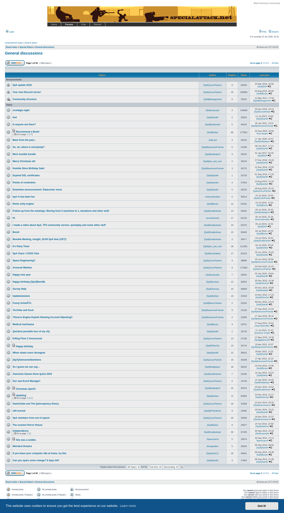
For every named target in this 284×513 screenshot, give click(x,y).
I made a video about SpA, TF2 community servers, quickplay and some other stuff (59, 225)
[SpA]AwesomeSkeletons (27, 359)
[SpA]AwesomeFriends (262, 126)
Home (54, 24)
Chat (83, 24)
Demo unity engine (23, 203)
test (15, 117)
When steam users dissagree (29, 352)
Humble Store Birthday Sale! (29, 168)
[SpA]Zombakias (213, 253)
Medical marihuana (23, 324)
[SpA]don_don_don (212, 161)
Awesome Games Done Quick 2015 (32, 374)
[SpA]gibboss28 (262, 340)
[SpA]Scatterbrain (212, 211)
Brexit (16, 232)
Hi (14, 218)
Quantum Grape (262, 333)
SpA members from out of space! (31, 418)
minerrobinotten (212, 197)
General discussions (24, 53)
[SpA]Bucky (262, 93)
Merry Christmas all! (24, 161)
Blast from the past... (24, 140)
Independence (21, 431)
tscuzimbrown (212, 218)
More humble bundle (24, 154)
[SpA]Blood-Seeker (212, 303)
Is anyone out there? (24, 124)
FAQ (262, 32)
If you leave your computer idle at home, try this (39, 453)
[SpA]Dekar (212, 132)
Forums (69, 24)
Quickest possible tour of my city (31, 331)
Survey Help (19, 289)
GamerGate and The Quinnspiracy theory (36, 403)
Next (276, 63)
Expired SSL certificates (26, 175)
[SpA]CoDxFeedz (262, 198)
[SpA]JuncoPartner (213, 85)
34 (273, 63)
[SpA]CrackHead (262, 111)
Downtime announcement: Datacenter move (37, 189)
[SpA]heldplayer (262, 141)
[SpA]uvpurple (212, 110)
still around (19, 410)
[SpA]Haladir (262, 290)
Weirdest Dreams (22, 446)
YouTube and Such (23, 310)
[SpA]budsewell (212, 124)
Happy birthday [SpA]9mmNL (29, 281)
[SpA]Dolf (262, 86)
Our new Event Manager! (26, 381)
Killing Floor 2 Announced (27, 338)
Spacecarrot (212, 439)
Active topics (31, 43)
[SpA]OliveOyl (262, 283)
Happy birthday (24, 346)
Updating (21, 395)
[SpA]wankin (212, 182)
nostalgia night (21, 110)
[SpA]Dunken (212, 282)
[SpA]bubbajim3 (212, 154)
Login (10, 32)
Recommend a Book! (27, 131)
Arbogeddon (213, 446)
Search (274, 32)
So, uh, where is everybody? (29, 147)
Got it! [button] (262, 505)
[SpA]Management (212, 99)
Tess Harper (262, 133)
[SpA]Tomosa (212, 289)
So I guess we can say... (26, 367)
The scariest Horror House (27, 425)
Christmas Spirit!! (26, 389)
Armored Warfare (22, 267)
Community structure (24, 99)
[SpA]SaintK (212, 117)
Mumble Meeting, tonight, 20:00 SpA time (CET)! (39, 239)
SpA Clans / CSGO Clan (26, 253)
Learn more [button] (128, 505)
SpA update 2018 (22, 85)
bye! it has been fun (24, 196)
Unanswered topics (14, 43)
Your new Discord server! (27, 92)
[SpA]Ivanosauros (262, 405)
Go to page (255, 63)
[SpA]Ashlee (262, 248)
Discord (97, 24)
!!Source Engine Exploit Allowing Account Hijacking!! (43, 317)
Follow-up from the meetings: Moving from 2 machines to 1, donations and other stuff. (61, 211)
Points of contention (24, 182)
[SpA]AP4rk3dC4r (212, 411)
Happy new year (22, 274)
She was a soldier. (26, 440)
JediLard (212, 140)
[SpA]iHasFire (262, 426)
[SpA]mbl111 (212, 453)
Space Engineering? (24, 260)
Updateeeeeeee (21, 296)
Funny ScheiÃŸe (22, 303)
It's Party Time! (21, 246)
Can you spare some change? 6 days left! (36, 460)
